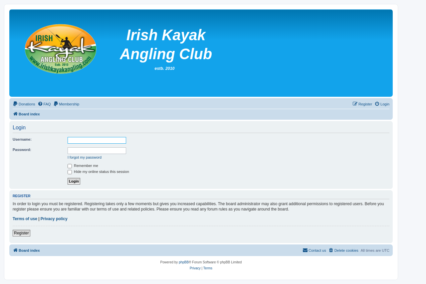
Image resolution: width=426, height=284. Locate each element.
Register (21, 233)
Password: (22, 150)
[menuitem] (24, 104)
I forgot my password (85, 157)
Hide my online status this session (98, 172)
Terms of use (25, 218)
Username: (22, 139)
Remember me (83, 166)
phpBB (184, 262)
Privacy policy (54, 218)
